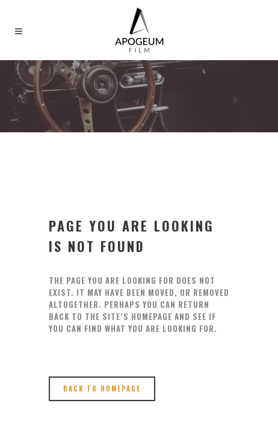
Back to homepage (102, 388)
